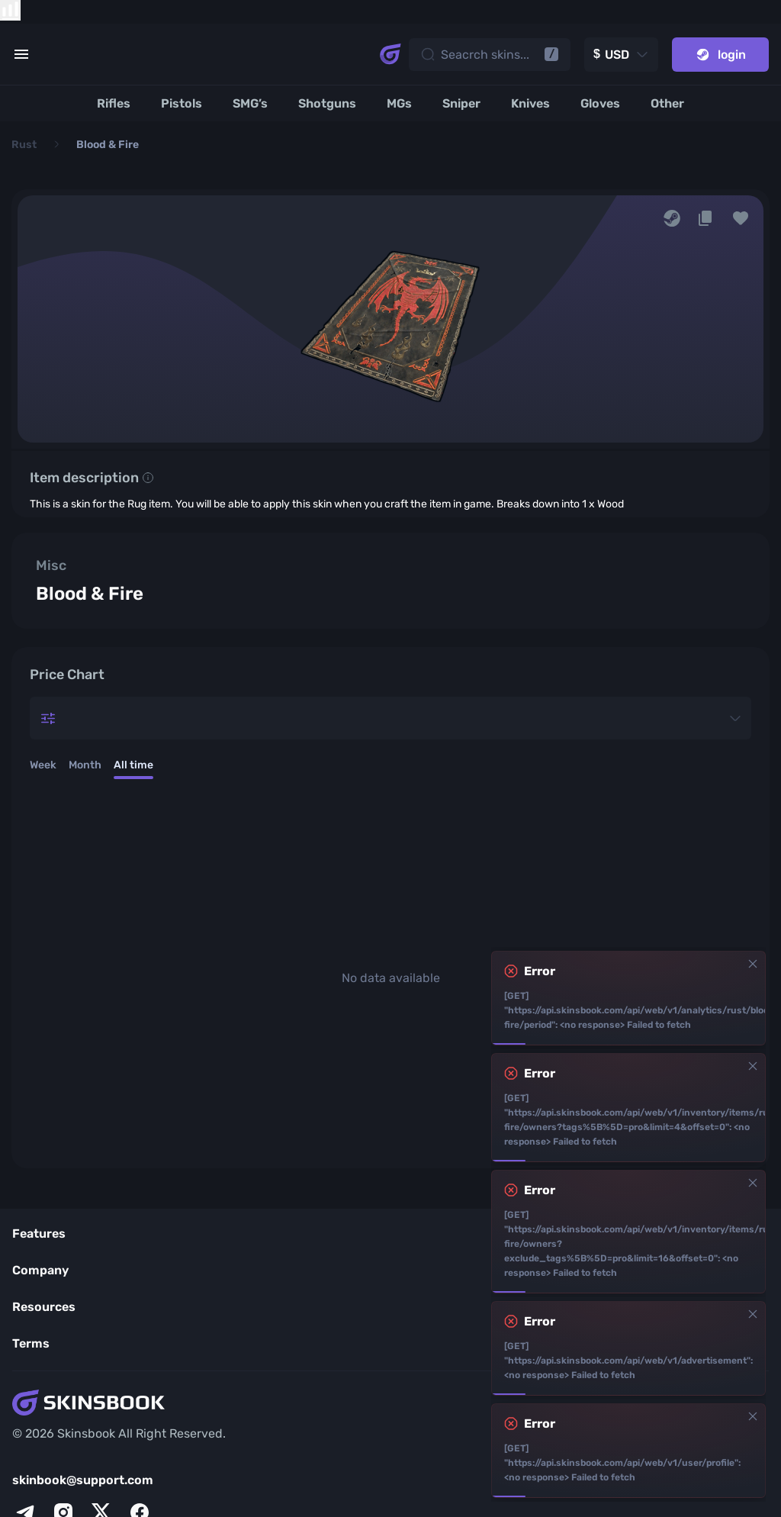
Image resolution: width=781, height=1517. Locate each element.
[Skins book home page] (390, 54)
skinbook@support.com (82, 1480)
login (720, 54)
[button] (740, 218)
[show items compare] (10, 10)
